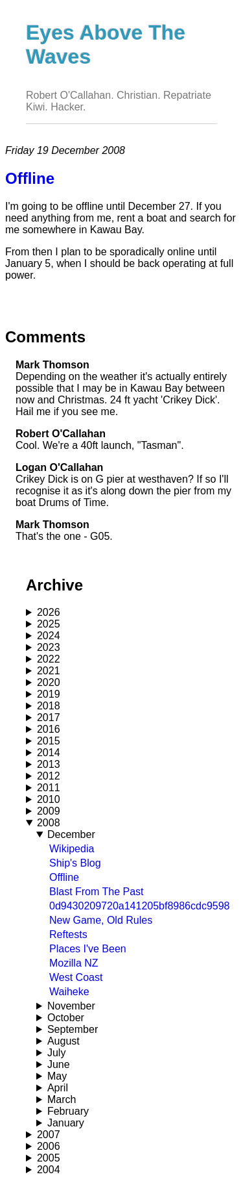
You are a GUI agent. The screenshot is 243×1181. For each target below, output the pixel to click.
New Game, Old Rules (100, 920)
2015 (48, 740)
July (56, 1052)
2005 (48, 1157)
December (71, 834)
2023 (48, 647)
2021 (48, 670)
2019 (48, 694)
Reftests (68, 934)
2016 (48, 729)
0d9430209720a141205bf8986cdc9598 (139, 905)
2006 (48, 1146)
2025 (48, 623)
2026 (48, 612)
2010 (48, 799)
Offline (64, 877)
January (65, 1122)
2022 (48, 659)
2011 (48, 787)
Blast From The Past (96, 891)
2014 (48, 752)
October (65, 1017)
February (68, 1111)
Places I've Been (87, 948)
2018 (48, 705)
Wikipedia (71, 848)
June (58, 1064)
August (63, 1041)
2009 (48, 811)
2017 (48, 717)
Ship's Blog (75, 863)
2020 (48, 682)
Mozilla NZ (73, 963)
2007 (48, 1134)
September (72, 1029)
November (71, 1005)
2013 (48, 764)
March (61, 1099)
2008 (48, 822)
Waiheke (69, 991)
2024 (48, 635)
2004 (48, 1169)
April (57, 1087)
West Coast (75, 977)
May (57, 1076)
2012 (48, 775)
